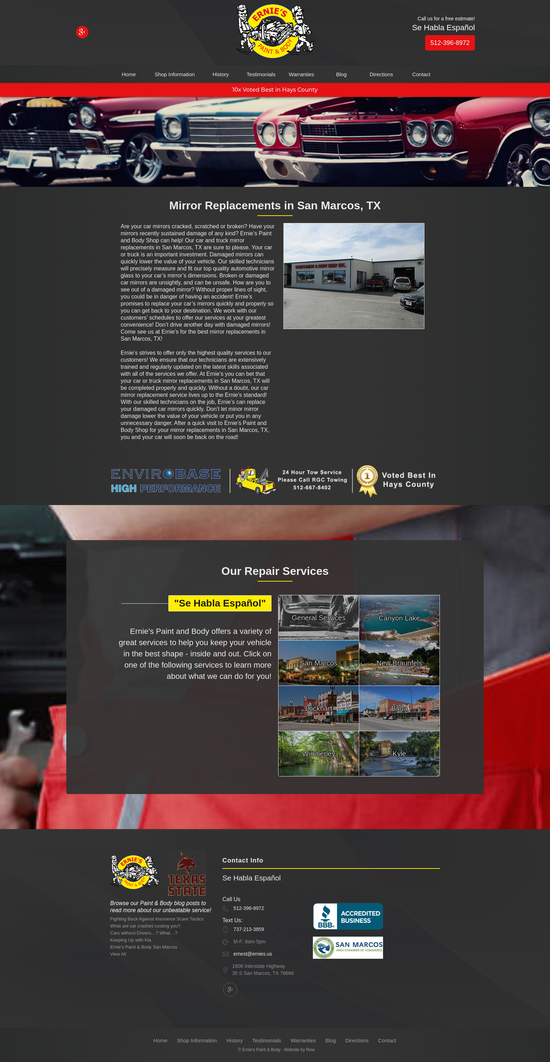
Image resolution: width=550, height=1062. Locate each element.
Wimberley (318, 754)
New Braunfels (399, 663)
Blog (341, 74)
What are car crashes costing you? (145, 926)
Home (129, 74)
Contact (421, 74)
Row (310, 1049)
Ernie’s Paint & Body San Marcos (143, 947)
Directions (381, 74)
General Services (319, 618)
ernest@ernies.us (253, 954)
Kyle (399, 754)
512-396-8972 (450, 42)
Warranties (301, 74)
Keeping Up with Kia (130, 940)
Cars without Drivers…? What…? (143, 933)
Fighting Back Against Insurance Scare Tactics (156, 919)
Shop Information (175, 74)
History (221, 74)
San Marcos (318, 663)
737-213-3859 (249, 929)
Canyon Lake (399, 618)
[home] (275, 33)
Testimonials (261, 74)
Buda (399, 708)
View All (118, 954)
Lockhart (318, 708)
